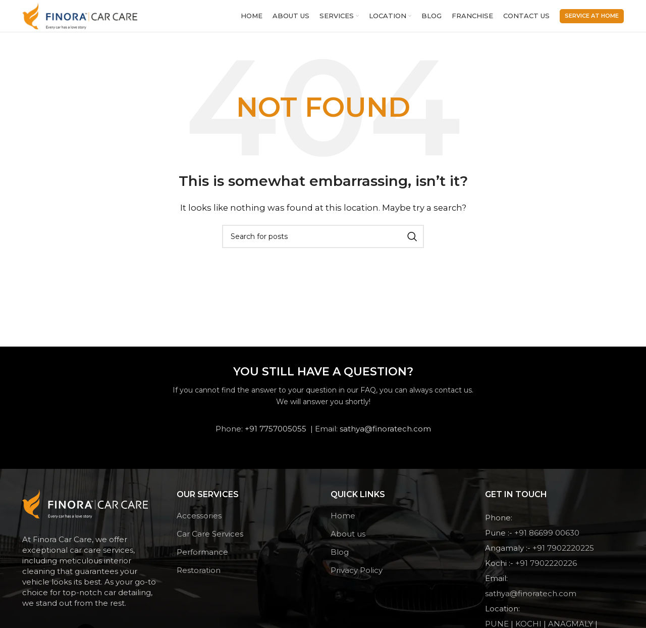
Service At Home (592, 18)
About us (348, 540)
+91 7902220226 (546, 569)
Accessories (199, 522)
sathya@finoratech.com (385, 435)
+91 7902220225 (563, 554)
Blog (340, 558)
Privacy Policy (357, 577)
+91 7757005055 (275, 435)
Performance (202, 558)
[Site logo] (81, 18)
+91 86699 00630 (546, 539)
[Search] (323, 243)
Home (343, 522)
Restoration (199, 577)
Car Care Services (210, 540)
